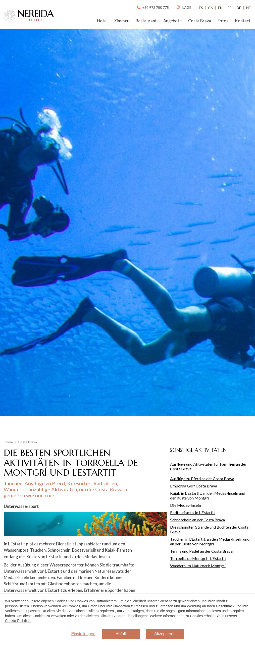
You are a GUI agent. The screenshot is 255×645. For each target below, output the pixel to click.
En (220, 8)
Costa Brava (199, 20)
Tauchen (38, 550)
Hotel (102, 20)
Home (8, 442)
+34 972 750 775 (152, 7)
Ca (210, 8)
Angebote (172, 20)
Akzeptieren (165, 634)
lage (183, 7)
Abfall (121, 634)
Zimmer (121, 20)
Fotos (223, 20)
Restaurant (146, 20)
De (239, 8)
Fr (230, 8)
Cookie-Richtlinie (18, 621)
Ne (248, 8)
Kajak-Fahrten (118, 550)
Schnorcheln (58, 550)
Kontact (242, 20)
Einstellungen (83, 634)
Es (201, 8)
